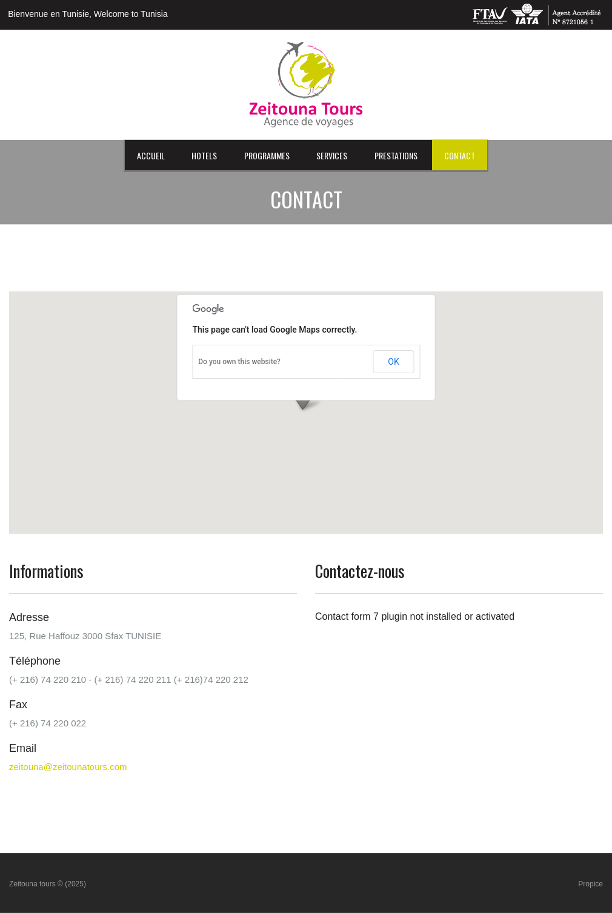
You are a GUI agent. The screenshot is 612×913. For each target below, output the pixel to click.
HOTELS (204, 155)
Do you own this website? (239, 361)
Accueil (151, 155)
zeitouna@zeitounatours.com (68, 767)
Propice (590, 884)
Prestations (395, 155)
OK (393, 362)
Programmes (267, 155)
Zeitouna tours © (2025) (47, 884)
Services (331, 155)
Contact (459, 155)
